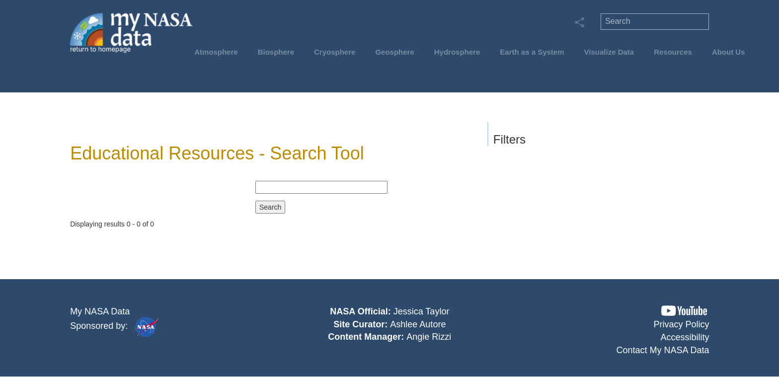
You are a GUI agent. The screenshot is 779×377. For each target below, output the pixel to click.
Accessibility (685, 337)
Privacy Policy (681, 324)
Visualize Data (609, 52)
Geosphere (394, 52)
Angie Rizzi (428, 337)
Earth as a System (532, 52)
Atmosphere (216, 52)
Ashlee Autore (418, 324)
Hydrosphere (457, 52)
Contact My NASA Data (663, 350)
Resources (673, 52)
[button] (684, 310)
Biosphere (276, 52)
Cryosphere (334, 52)
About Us (728, 52)
